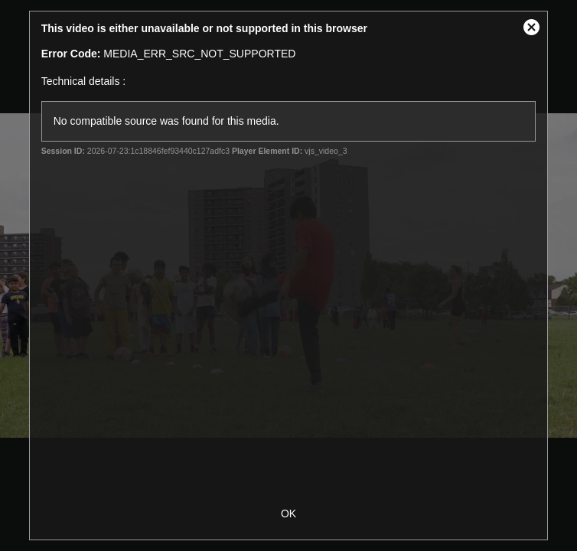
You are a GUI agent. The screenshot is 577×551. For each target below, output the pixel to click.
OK (288, 513)
